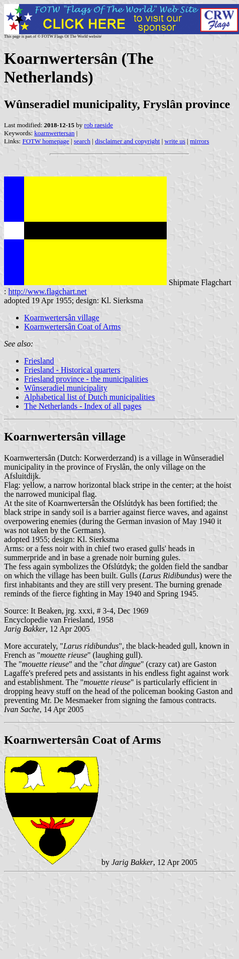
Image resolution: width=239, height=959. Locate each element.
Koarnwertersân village (61, 317)
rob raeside (98, 125)
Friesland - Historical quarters (72, 370)
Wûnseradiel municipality (65, 388)
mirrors (199, 141)
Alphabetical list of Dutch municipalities (89, 397)
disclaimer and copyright (127, 141)
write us (175, 141)
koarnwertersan (54, 133)
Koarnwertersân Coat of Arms (72, 326)
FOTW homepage (45, 141)
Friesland (39, 361)
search (82, 141)
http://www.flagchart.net (47, 291)
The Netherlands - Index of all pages (83, 406)
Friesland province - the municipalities (86, 379)
